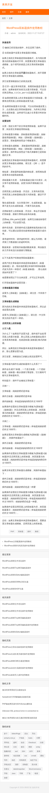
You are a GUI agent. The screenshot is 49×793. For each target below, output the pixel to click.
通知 (42, 756)
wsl (16, 751)
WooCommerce (35, 769)
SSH (23, 751)
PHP (12, 531)
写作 (5, 760)
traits (30, 738)
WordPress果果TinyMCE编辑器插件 (16, 568)
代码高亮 (22, 760)
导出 (33, 734)
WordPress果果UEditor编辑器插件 (16, 575)
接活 (22, 747)
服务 (27, 12)
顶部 (16, 764)
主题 (19, 12)
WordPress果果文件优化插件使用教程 (17, 611)
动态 (13, 760)
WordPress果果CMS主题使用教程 (16, 661)
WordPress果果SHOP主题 (12, 589)
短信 (22, 742)
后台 (26, 734)
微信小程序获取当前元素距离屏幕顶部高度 (19, 718)
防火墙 (34, 764)
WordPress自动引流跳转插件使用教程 (17, 668)
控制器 (25, 764)
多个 (5, 734)
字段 (5, 773)
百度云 (6, 769)
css (25, 756)
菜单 (38, 751)
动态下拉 (33, 760)
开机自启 (7, 764)
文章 (11, 18)
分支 (15, 747)
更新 (30, 747)
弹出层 (6, 747)
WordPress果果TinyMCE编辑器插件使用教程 (20, 625)
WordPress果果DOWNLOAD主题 (15, 582)
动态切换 (16, 756)
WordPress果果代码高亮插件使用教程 (19, 546)
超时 (15, 742)
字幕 (21, 773)
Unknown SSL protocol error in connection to (20, 711)
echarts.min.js (9, 738)
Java (13, 773)
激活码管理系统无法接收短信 (14, 690)
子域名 (21, 738)
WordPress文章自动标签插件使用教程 (17, 647)
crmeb (33, 756)
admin (13, 33)
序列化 (6, 742)
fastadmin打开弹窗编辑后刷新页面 (16, 697)
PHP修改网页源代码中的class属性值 (17, 704)
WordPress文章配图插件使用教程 (17, 541)
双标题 (20, 531)
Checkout (32, 742)
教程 (36, 531)
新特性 (6, 756)
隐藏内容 (7, 751)
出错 (41, 742)
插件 (12, 12)
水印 (31, 751)
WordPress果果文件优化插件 (14, 561)
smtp (38, 747)
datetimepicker (19, 769)
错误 (36, 773)
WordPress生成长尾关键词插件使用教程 (18, 654)
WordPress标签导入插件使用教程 (15, 675)
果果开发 (7, 4)
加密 (5, 778)
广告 (28, 773)
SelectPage (16, 734)
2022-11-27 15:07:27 (35, 33)
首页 (4, 12)
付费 (38, 738)
